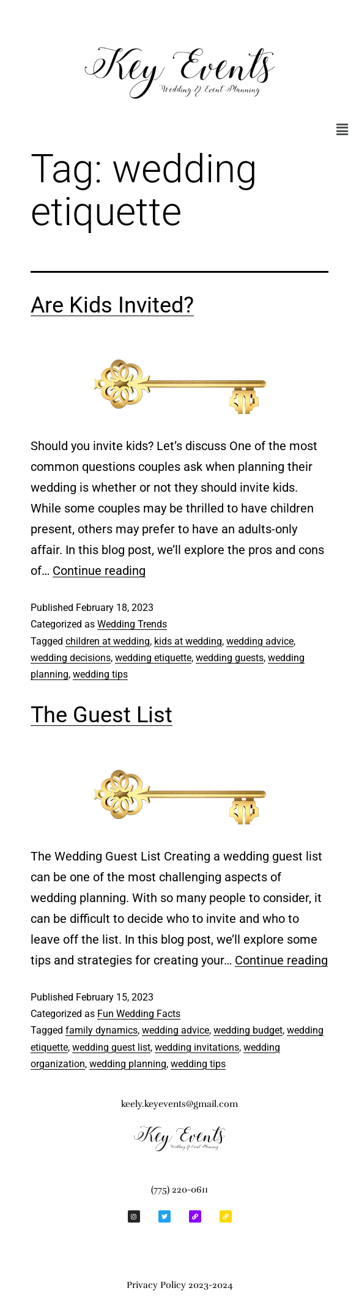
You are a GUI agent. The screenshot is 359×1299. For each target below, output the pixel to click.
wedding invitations (197, 1047)
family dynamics (101, 1030)
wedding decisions (71, 658)
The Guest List (101, 715)
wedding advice (260, 641)
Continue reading (99, 570)
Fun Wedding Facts (138, 1014)
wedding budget (248, 1030)
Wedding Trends (132, 624)
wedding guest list (111, 1047)
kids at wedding (188, 641)
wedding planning (127, 1064)
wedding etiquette (153, 658)
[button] (342, 129)
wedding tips (100, 674)
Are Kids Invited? (112, 305)
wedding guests (230, 658)
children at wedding (107, 641)
